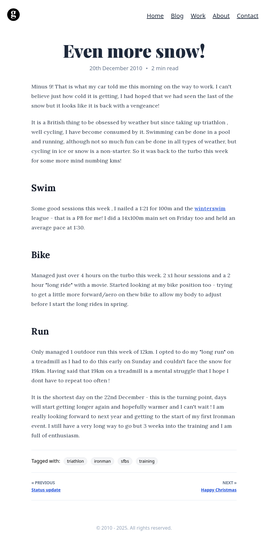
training (147, 461)
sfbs (125, 461)
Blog (177, 16)
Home (155, 16)
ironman (102, 461)
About (221, 16)
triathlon (75, 461)
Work (198, 16)
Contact (247, 16)
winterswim (210, 208)
